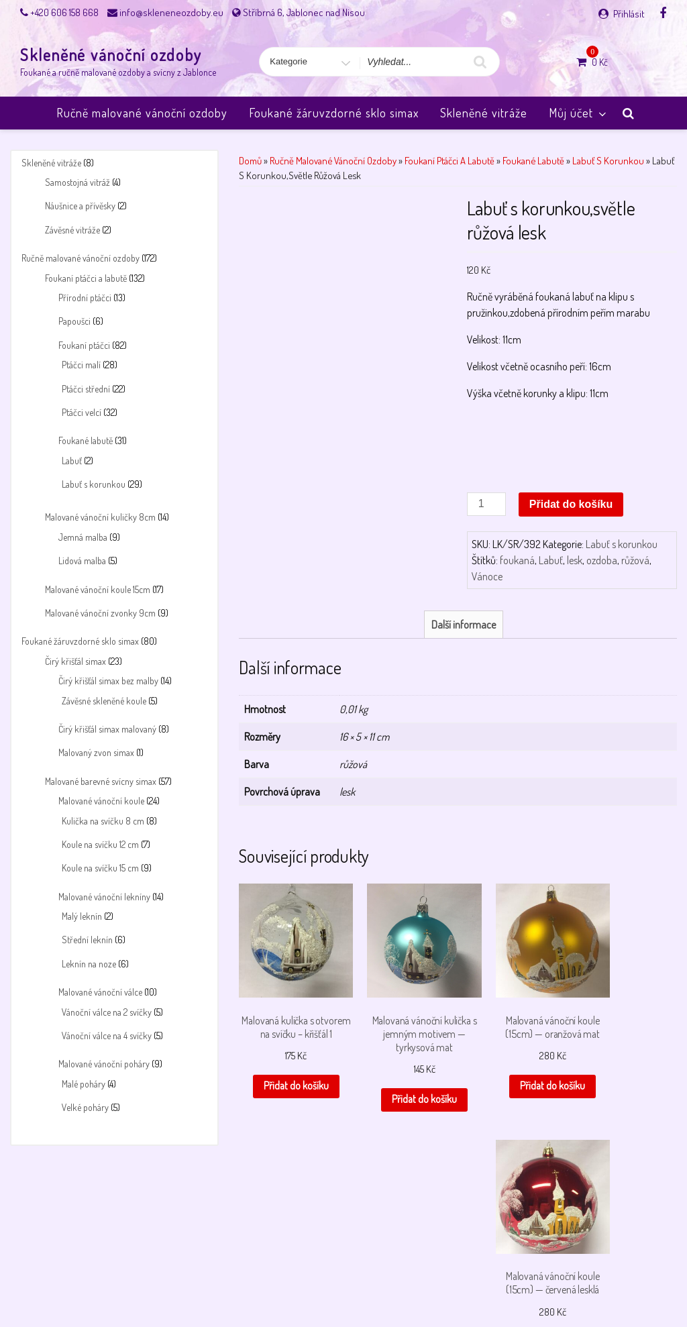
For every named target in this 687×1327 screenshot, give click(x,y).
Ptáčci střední (86, 388)
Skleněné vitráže (483, 112)
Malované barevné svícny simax (100, 781)
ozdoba (601, 560)
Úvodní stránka (575, 1281)
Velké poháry (85, 1107)
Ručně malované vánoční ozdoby (141, 112)
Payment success (345, 1281)
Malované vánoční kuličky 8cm (100, 517)
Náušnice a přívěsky (80, 205)
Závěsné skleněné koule (104, 700)
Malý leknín (82, 916)
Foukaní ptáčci (84, 345)
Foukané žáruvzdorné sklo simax (334, 112)
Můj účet (579, 112)
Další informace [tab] (463, 624)
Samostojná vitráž (77, 182)
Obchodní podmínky (194, 1281)
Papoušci (74, 321)
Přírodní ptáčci (84, 297)
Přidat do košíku (571, 504)
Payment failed (272, 1281)
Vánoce (487, 576)
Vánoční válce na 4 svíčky (107, 1035)
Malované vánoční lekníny (104, 896)
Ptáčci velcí (81, 412)
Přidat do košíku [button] (287, 1083)
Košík (92, 1281)
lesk (574, 560)
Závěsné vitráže (72, 229)
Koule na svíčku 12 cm (100, 844)
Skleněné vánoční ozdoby (111, 54)
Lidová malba (82, 560)
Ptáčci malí (81, 364)
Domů (250, 160)
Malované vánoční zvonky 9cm (100, 613)
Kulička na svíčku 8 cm (103, 821)
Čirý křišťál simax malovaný (107, 729)
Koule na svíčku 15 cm (100, 867)
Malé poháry (83, 1084)
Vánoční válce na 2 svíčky (107, 1012)
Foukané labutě (85, 440)
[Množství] (486, 504)
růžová (635, 560)
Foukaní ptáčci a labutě (86, 278)
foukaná (517, 560)
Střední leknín (87, 939)
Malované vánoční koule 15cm (97, 589)
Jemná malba (82, 537)
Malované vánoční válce (100, 992)
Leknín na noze (89, 963)
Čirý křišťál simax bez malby (108, 680)
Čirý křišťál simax (75, 661)
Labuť (72, 460)
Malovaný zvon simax (96, 752)
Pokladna (407, 1281)
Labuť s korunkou (93, 484)
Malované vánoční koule (101, 800)
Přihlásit (629, 13)
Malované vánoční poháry (104, 1063)
